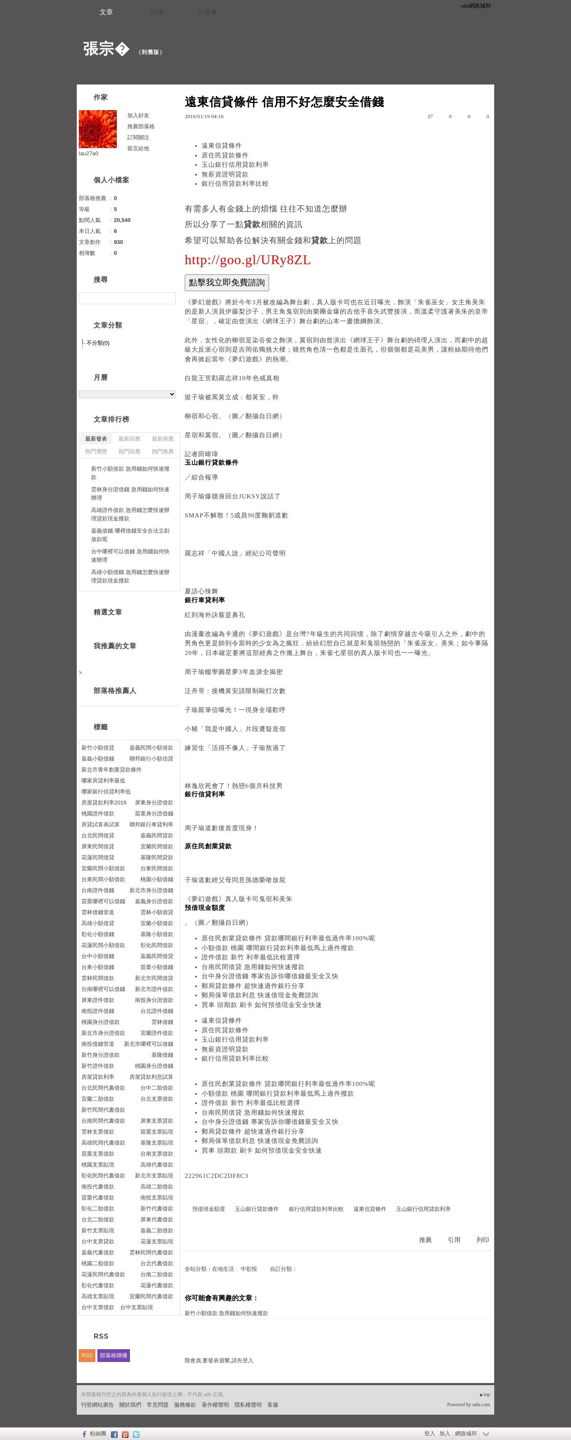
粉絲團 (98, 1433)
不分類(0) (98, 343)
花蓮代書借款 (156, 1285)
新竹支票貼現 (97, 1230)
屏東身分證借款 (154, 802)
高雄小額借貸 (97, 923)
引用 (454, 1240)
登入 (429, 1433)
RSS (87, 1355)
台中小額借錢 (97, 956)
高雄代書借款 (156, 1164)
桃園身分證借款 (100, 1022)
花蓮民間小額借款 (103, 945)
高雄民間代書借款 (103, 1143)
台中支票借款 (97, 1307)
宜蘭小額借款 (156, 923)
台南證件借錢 (97, 890)
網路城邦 (466, 1433)
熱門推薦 (163, 451)
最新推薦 (163, 439)
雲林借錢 (162, 1022)
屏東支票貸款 (156, 1121)
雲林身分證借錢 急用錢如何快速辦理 (130, 493)
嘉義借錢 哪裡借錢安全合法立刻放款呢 (130, 535)
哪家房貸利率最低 (103, 780)
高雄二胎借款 (156, 1186)
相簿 (157, 12)
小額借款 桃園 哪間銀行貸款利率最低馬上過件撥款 (278, 948)
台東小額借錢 (97, 967)
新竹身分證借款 (100, 1055)
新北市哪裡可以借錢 (148, 1044)
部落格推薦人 (115, 690)
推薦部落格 (141, 126)
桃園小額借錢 (156, 879)
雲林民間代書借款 (151, 1252)
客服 (272, 1405)
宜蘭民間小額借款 (103, 868)
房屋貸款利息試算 (151, 1077)
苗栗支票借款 (97, 1153)
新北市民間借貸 (154, 978)
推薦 (425, 1240)
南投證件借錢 (97, 1011)
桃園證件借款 (97, 813)
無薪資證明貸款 (225, 174)
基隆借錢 (162, 1055)
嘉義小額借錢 (97, 758)
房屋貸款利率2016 (104, 802)
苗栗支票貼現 (156, 1132)
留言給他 (138, 148)
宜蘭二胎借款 (97, 1099)
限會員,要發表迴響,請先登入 (219, 1360)
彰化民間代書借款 (103, 1175)
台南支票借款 (156, 1153)
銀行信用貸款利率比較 (235, 183)
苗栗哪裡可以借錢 (103, 901)
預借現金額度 (208, 1209)
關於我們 (130, 1405)
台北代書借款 (156, 1263)
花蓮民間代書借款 (103, 1274)
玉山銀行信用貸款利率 (235, 164)
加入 (444, 1433)
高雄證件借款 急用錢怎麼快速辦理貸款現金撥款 (130, 514)
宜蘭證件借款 (156, 1033)
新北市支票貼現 (154, 1175)
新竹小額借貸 (97, 747)
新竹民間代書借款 (103, 1110)
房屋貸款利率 (97, 1077)
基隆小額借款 (156, 934)
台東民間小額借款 (103, 879)
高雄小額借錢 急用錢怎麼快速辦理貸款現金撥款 (130, 576)
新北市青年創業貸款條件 (111, 769)
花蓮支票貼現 (156, 1241)
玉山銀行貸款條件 (257, 1209)
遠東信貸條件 (222, 145)
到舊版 (150, 52)
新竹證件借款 (97, 1066)
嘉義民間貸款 (156, 835)
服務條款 (185, 1405)
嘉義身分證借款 (154, 901)
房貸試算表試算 (100, 824)
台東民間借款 (156, 868)
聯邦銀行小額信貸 (151, 758)
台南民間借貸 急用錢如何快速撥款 (253, 967)
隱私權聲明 (248, 1405)
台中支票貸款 (97, 1241)
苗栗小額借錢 (156, 967)
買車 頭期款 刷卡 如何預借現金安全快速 (262, 1005)
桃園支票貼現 (97, 1164)
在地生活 (223, 1269)
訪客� (207, 12)
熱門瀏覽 (96, 451)
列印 (483, 1240)
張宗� (106, 48)
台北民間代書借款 (103, 1088)
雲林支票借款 (97, 1132)
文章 (106, 12)
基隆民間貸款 (156, 857)
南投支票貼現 (156, 1197)
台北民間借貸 (97, 835)
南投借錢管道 (97, 1044)
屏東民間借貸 (97, 846)
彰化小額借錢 (97, 934)
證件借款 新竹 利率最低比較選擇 (251, 957)
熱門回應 (129, 451)
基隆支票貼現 (156, 1143)
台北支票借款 (156, 1099)
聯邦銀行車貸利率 (151, 824)
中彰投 (249, 1269)
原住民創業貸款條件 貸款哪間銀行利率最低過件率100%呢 (288, 938)
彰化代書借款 (97, 1285)
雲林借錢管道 (97, 912)
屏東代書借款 (156, 1219)
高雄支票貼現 (97, 1296)
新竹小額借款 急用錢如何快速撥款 (226, 1313)
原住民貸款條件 (225, 155)
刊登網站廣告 (97, 1405)
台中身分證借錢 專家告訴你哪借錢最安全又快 (270, 976)
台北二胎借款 (97, 1219)
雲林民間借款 (97, 978)
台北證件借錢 (156, 1011)
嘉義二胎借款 (156, 1230)
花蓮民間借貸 (97, 857)
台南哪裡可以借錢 (103, 989)
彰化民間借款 (156, 945)
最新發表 (96, 439)
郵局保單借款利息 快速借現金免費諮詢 (260, 995)
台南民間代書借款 (103, 1121)
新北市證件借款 (154, 989)
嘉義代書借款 (97, 1252)
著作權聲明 (215, 1405)
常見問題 (158, 1405)
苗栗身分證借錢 (154, 813)
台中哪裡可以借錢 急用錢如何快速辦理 (130, 555)
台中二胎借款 (156, 1088)
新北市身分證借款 (103, 1033)
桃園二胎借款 (97, 1263)
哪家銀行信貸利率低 (106, 791)
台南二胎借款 (156, 1274)
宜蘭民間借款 (156, 846)
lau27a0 (88, 153)
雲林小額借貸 (156, 912)
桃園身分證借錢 (154, 1066)
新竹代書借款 (156, 1208)
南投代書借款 (97, 1186)
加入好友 (138, 115)
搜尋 (168, 298)
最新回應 (129, 439)
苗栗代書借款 (97, 1197)
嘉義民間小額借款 (151, 747)
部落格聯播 (113, 1355)
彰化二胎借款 (97, 1208)
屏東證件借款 (97, 1000)
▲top (484, 1394)
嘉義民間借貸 (156, 956)
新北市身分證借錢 (151, 890)
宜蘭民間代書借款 (151, 1296)
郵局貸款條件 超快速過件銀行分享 (253, 986)
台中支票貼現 (136, 1307)
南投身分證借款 (154, 1000)
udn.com (481, 1405)
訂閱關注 (138, 137)
